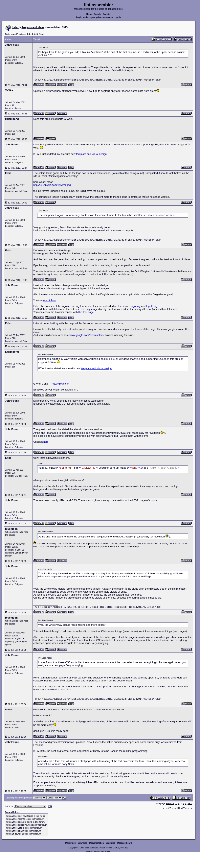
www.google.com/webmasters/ (86, 335)
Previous (20, 34)
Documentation (96, 843)
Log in (118, 17)
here (46, 441)
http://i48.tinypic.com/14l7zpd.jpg (52, 184)
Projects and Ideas (33, 27)
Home (89, 14)
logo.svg (135, 306)
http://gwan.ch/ (60, 383)
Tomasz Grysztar (97, 848)
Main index (70, 843)
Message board (124, 843)
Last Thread (171, 808)
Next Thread (184, 808)
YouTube (124, 848)
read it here (49, 300)
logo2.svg (151, 306)
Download (82, 843)
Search (97, 14)
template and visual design (91, 154)
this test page (86, 312)
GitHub (116, 848)
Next (41, 34)
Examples (110, 843)
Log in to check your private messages (94, 17)
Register (107, 14)
